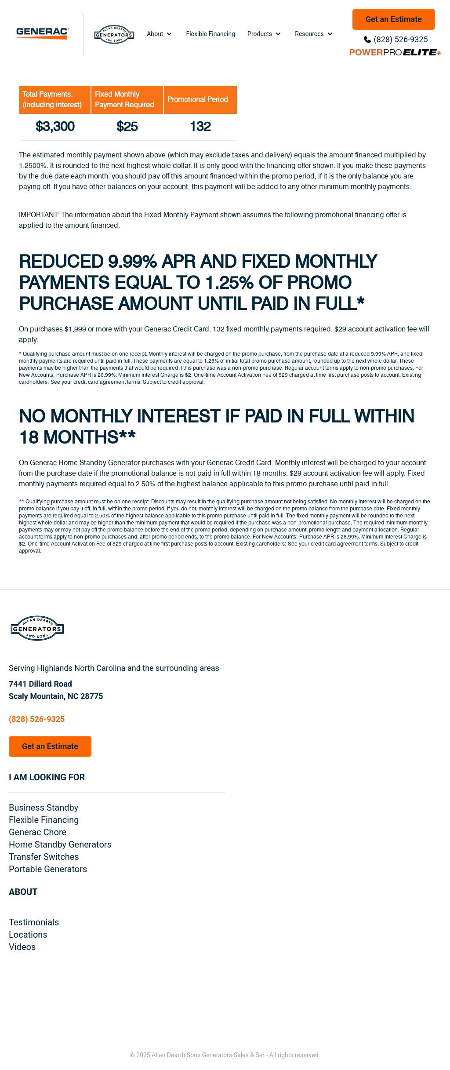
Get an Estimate (394, 19)
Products (265, 33)
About (160, 33)
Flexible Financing (210, 33)
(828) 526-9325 (401, 39)
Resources (314, 33)
